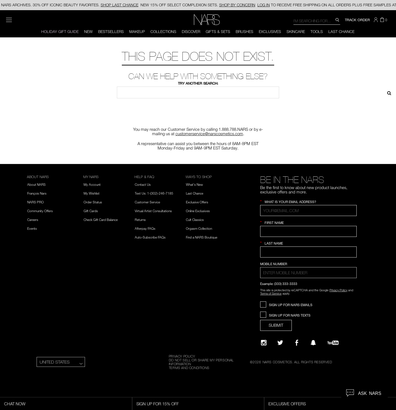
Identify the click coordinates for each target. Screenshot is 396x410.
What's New (194, 184)
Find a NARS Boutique (201, 237)
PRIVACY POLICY (182, 356)
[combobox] (316, 20)
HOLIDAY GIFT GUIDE (60, 31)
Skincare (296, 31)
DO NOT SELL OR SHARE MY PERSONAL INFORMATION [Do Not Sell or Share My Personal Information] (201, 362)
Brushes (244, 31)
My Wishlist (92, 193)
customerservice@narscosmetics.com (209, 133)
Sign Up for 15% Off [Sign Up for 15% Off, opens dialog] (157, 403)
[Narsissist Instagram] (263, 342)
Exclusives (270, 31)
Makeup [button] (137, 31)
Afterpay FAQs (145, 228)
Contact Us (143, 184)
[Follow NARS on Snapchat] (313, 342)
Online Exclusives (198, 211)
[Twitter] (280, 342)
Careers (32, 219)
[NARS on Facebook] (296, 342)
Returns (140, 219)
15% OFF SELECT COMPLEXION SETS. (198, 5)
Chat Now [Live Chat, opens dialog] (15, 403)
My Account (92, 184)
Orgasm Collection (199, 228)
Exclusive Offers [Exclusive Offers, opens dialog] (287, 403)
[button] (376, 19)
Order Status (93, 202)
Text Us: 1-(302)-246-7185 (154, 193)
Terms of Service (271, 293)
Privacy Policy (338, 290)
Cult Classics (195, 219)
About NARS (36, 184)
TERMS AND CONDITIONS (189, 367)
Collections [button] (163, 31)
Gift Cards (91, 211)
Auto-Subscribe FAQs (150, 237)
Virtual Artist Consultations (153, 211)
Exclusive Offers (197, 202)
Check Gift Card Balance (101, 219)
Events (32, 228)
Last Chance (341, 31)
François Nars (36, 193)
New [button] (88, 31)
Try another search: (198, 83)
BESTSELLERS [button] (111, 31)
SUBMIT (276, 325)
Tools (316, 31)
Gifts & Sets (218, 31)
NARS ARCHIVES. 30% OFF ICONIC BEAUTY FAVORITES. (69, 4)
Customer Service (147, 202)
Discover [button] (191, 31)
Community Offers (40, 211)
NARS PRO (35, 202)
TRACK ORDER (357, 20)
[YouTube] (333, 342)
